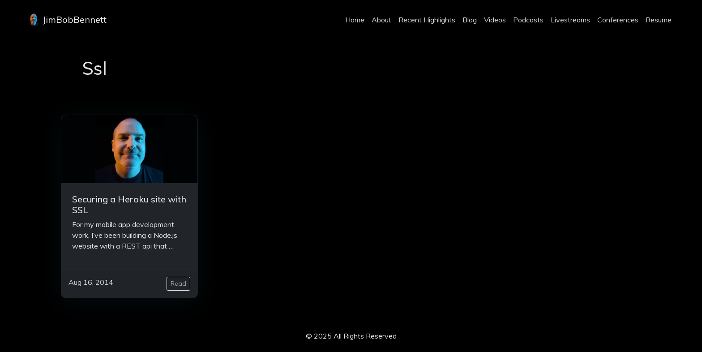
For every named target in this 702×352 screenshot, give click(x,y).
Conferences (617, 19)
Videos (495, 19)
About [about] (381, 19)
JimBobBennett (67, 19)
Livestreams (570, 19)
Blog (469, 19)
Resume (659, 19)
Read (178, 283)
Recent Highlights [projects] (426, 19)
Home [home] (354, 19)
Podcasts (528, 19)
